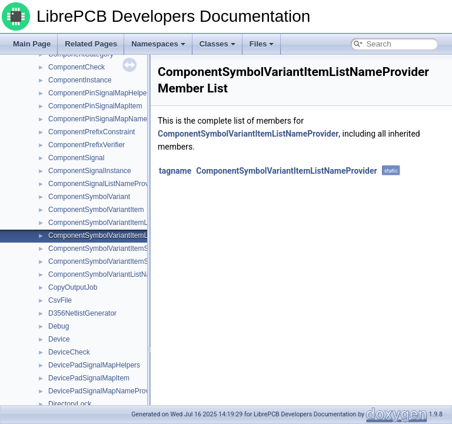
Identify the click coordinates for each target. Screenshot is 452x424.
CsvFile (60, 300)
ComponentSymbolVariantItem (96, 210)
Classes (217, 43)
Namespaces (158, 43)
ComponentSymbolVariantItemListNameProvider (124, 235)
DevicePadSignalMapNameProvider (104, 391)
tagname (175, 170)
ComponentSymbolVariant (89, 197)
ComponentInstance (79, 80)
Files (262, 43)
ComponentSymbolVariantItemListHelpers (114, 222)
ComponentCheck (76, 67)
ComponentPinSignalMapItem (95, 106)
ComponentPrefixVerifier (86, 145)
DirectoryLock (69, 404)
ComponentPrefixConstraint (91, 132)
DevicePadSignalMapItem (88, 378)
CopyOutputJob (72, 287)
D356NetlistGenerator (82, 313)
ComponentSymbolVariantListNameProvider (117, 274)
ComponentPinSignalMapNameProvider (111, 119)
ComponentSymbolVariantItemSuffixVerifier (116, 261)
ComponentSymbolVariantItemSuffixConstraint (121, 248)
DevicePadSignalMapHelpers (94, 365)
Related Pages (91, 43)
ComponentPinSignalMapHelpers (100, 93)
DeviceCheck (69, 352)
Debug (58, 326)
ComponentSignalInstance (89, 171)
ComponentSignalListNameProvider (104, 184)
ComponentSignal (76, 158)
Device (59, 339)
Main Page (32, 43)
